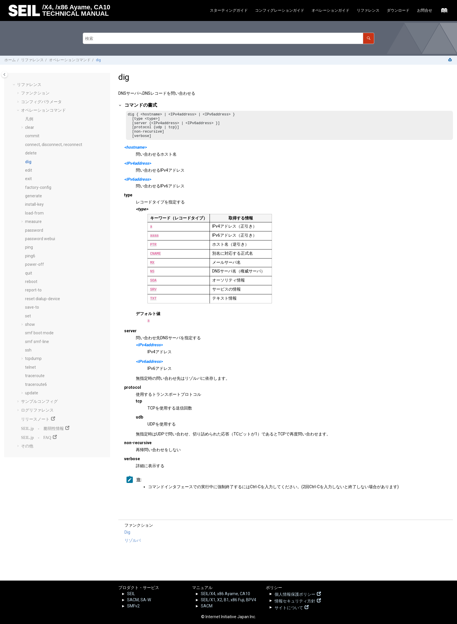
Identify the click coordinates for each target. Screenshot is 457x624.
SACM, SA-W (139, 599)
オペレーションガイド (330, 10)
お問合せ (424, 10)
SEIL (131, 593)
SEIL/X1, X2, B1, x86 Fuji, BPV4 (228, 599)
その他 (27, 446)
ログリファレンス (37, 410)
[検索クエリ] (228, 38)
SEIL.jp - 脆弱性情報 (42, 428)
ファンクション (35, 93)
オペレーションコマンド (70, 60)
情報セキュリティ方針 (295, 600)
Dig (127, 534)
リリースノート (35, 418)
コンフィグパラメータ (41, 101)
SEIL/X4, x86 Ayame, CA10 (225, 593)
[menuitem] (228, 10)
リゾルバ (132, 542)
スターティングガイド (229, 10)
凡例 (29, 119)
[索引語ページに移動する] (443, 12)
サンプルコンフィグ (39, 401)
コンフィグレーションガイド (279, 10)
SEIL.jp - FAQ (36, 437)
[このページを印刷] (451, 60)
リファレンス (368, 10)
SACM (206, 606)
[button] (14, 85)
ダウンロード (398, 10)
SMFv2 (133, 606)
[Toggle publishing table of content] (4, 74)
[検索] (368, 38)
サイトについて (289, 607)
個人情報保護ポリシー (295, 593)
